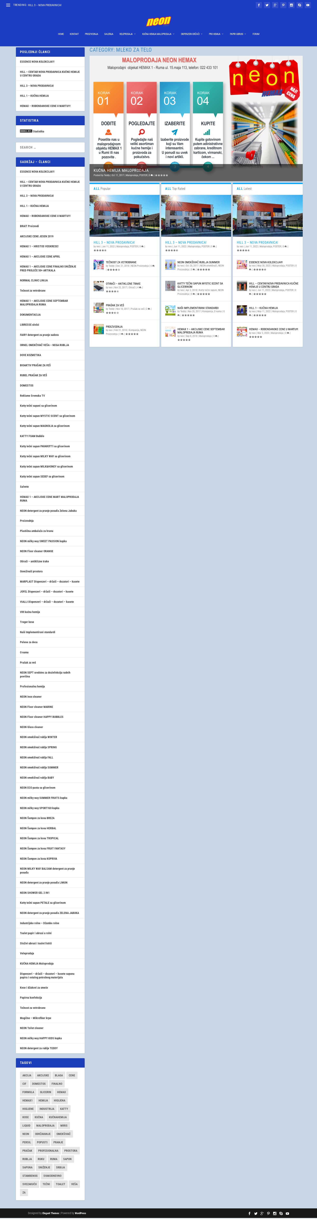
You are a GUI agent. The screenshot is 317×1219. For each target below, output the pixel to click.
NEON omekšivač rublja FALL (36, 758)
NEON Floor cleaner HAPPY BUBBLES (41, 717)
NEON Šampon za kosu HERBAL (38, 829)
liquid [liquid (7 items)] (26, 1126)
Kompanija (134, 331)
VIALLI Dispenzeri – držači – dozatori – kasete (47, 602)
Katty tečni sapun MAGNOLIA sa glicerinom (45, 427)
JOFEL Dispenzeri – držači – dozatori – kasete (46, 592)
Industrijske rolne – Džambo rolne (39, 924)
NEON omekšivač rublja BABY (37, 778)
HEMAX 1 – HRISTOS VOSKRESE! (39, 247)
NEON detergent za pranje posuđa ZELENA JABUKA (49, 914)
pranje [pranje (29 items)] (58, 1143)
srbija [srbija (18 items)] (60, 1168)
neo (98, 247)
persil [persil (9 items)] (26, 1143)
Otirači (132, 288)
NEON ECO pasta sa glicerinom (37, 788)
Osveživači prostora (31, 572)
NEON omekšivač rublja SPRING (38, 748)
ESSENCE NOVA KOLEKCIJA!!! (266, 263)
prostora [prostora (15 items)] (70, 1151)
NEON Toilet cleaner (31, 1029)
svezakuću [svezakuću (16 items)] (29, 1185)
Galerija (108, 28)
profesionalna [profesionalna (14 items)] (48, 1151)
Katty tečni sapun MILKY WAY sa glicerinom (45, 457)
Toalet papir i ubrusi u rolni (36, 934)
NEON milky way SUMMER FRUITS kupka (43, 798)
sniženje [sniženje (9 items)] (44, 1168)
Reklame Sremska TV (32, 396)
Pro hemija (214, 28)
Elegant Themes (50, 1214)
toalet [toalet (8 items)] (60, 1185)
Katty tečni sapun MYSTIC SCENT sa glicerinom (200, 286)
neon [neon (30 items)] (25, 1135)
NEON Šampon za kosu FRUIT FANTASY (42, 849)
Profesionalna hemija (32, 687)
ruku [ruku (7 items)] (41, 1160)
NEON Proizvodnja (140, 266)
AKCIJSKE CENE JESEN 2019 (36, 237)
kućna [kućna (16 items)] (39, 1118)
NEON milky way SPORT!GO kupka (39, 809)
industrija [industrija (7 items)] (47, 1109)
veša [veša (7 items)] (74, 1185)
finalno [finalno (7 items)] (57, 1084)
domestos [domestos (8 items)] (39, 1084)
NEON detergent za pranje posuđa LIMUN (44, 883)
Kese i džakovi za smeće (34, 988)
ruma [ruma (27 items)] (53, 1160)
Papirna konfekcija (31, 998)
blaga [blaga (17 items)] (59, 1076)
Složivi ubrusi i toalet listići (36, 944)
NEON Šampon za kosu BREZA (37, 819)
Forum (256, 28)
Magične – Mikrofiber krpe (35, 1019)
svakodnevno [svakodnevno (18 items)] (52, 1176)
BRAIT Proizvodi (29, 227)
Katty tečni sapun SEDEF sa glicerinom (42, 477)
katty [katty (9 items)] (64, 1109)
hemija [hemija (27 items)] (43, 1101)
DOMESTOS (26, 386)
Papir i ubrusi (236, 28)
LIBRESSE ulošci (29, 325)
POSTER (143, 176)
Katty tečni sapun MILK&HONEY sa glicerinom (46, 467)
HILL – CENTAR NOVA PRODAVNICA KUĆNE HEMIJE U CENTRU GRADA (273, 286)
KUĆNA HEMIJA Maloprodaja (156, 28)
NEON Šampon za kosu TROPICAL (39, 839)
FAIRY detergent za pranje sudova (39, 336)
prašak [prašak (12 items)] (27, 1151)
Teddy (107, 176)
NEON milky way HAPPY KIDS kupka (41, 1039)
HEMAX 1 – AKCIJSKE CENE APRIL (40, 257)
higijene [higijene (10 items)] (28, 1109)
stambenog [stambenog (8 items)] (30, 1176)
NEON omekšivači (208, 266)
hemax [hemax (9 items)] (61, 1093)
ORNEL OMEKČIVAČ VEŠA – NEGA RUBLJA (44, 346)
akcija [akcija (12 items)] (26, 1076)
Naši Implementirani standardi (198, 309)
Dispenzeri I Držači (190, 28)
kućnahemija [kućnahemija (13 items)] (58, 1118)
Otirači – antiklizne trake (123, 284)
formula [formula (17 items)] (28, 1093)
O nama (218, 312)
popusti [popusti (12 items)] (42, 1143)
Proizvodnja (91, 28)
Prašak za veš (115, 306)
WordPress (80, 1214)
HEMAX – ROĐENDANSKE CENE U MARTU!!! (273, 330)
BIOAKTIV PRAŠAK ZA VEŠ (35, 366)
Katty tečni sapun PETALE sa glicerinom (43, 903)
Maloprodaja (132, 176)
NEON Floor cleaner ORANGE (36, 552)
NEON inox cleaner (31, 697)
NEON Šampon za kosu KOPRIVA (38, 859)
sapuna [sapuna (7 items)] (27, 1168)
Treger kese (27, 623)
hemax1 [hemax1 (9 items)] (27, 1101)
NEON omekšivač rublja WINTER (38, 738)
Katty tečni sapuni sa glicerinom (38, 406)
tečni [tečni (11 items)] (46, 1185)
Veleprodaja (126, 28)
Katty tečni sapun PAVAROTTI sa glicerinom (45, 447)
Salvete (24, 487)
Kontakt (74, 28)
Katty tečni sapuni (208, 291)
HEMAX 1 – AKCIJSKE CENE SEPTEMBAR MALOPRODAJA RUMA (201, 332)
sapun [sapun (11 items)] (67, 1160)
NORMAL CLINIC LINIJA (34, 281)
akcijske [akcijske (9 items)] (43, 1076)
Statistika (38, 132)
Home (61, 28)
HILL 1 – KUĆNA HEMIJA (263, 309)
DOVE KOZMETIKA (30, 356)
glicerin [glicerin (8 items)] (45, 1093)
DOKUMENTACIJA (30, 315)
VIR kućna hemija (30, 613)
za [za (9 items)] (23, 1193)
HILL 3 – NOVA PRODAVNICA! (44, 5)
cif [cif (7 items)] (24, 1084)
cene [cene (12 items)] (72, 1076)
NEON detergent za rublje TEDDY (39, 1049)
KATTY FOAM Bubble (32, 437)
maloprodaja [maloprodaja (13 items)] (45, 1126)
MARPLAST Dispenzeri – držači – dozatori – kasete (50, 582)
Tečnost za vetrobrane (121, 263)
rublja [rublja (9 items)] (27, 1160)
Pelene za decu (29, 643)
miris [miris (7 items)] (64, 1126)
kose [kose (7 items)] (25, 1118)
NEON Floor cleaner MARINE (36, 707)
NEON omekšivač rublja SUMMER (198, 263)
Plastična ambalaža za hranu (36, 532)
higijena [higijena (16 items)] (59, 1101)
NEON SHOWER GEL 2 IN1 (35, 893)
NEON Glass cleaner (31, 728)
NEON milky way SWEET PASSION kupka (43, 542)
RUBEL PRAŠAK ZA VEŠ (33, 376)
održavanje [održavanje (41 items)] (43, 1135)
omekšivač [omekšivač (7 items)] (64, 1135)
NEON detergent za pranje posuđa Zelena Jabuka (48, 511)
